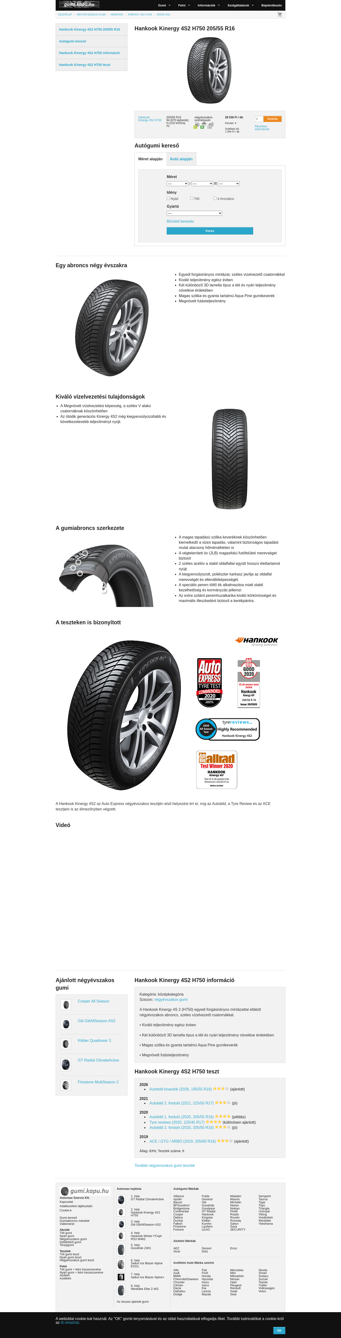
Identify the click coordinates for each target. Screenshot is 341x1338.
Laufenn (207, 1226)
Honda (206, 1276)
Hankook (208, 1214)
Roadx (234, 1214)
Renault (235, 1288)
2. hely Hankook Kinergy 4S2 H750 (145, 1212)
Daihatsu (179, 1291)
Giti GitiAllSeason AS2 (96, 1021)
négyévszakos (203, 117)
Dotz (205, 1251)
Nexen (234, 1205)
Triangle (264, 1208)
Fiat (204, 1270)
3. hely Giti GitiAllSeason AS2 (146, 1223)
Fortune (178, 1229)
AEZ (176, 1248)
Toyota (263, 1282)
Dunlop (178, 1220)
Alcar (176, 1251)
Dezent (206, 1248)
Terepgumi (67, 1245)
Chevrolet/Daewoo (185, 1279)
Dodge (177, 1294)
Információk (206, 5)
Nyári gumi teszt (70, 1257)
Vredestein (266, 1217)
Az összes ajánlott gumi (132, 1301)
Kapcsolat (66, 1202)
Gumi (162, 5)
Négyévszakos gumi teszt (77, 1260)
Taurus (263, 1199)
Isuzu (205, 1282)
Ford (205, 1273)
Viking (263, 1214)
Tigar (262, 1202)
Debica (178, 1217)
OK (279, 1330)
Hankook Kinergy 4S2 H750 (149, 119)
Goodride (208, 1205)
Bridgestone (181, 1208)
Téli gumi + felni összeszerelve (80, 1269)
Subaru (263, 1276)
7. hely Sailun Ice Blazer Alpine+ (148, 1275)
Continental (181, 1211)
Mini (233, 1273)
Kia (204, 1288)
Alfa (176, 1270)
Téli (194, 199)
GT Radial (208, 1211)
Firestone (179, 1226)
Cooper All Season (93, 1001)
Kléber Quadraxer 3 (94, 1041)
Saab (233, 1291)
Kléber (206, 1220)
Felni (181, 5)
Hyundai (207, 1279)
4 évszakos (224, 199)
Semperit (265, 1196)
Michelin (235, 1202)
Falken (177, 1223)
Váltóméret (67, 1224)
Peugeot (236, 1285)
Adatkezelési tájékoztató (76, 1206)
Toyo (262, 1205)
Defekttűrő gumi (70, 1242)
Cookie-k (66, 1210)
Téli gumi (66, 1233)
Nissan (234, 1279)
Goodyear (208, 1208)
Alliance (178, 1196)
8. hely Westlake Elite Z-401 (145, 1287)
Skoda (263, 1270)
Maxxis (235, 1199)
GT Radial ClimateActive (98, 1060)
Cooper (178, 1214)
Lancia (206, 1291)
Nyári (173, 199)
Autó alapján (181, 159)
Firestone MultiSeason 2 (98, 1082)
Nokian (235, 1208)
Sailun (234, 1223)
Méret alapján (150, 159)
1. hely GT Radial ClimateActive (147, 1197)
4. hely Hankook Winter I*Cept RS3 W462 (146, 1236)
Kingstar (207, 1217)
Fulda (205, 1196)
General (207, 1199)
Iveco (205, 1285)
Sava (233, 1226)
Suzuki (263, 1279)
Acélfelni (65, 1278)
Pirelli (234, 1211)
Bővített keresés (180, 221)
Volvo (262, 1291)
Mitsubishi (237, 1276)
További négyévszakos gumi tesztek (165, 1165)
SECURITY (238, 1229)
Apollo (177, 1199)
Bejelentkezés (271, 5)
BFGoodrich (181, 1205)
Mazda (206, 1294)
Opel (233, 1282)
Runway (235, 1220)
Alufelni (65, 1275)
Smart (263, 1273)
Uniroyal (264, 1211)
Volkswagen (267, 1288)
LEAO (206, 1229)
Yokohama (266, 1223)
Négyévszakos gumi (73, 1239)
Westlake (265, 1220)
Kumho (206, 1223)
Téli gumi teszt (69, 1254)
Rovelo (235, 1217)
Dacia (177, 1288)
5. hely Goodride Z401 (141, 1246)
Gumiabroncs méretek (75, 1221)
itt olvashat (70, 1322)
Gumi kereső (68, 1217)
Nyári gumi (67, 1236)
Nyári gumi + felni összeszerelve (81, 1272)
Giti (204, 1202)
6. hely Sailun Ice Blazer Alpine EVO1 (147, 1263)
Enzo (233, 1248)
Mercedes (236, 1270)
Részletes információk (262, 128)
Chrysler (179, 1282)
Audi (176, 1273)
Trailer (263, 1285)
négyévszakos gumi (171, 1000)
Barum (177, 1202)
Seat (233, 1294)
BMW (177, 1276)
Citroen (178, 1285)
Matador (235, 1196)
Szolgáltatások (238, 5)
